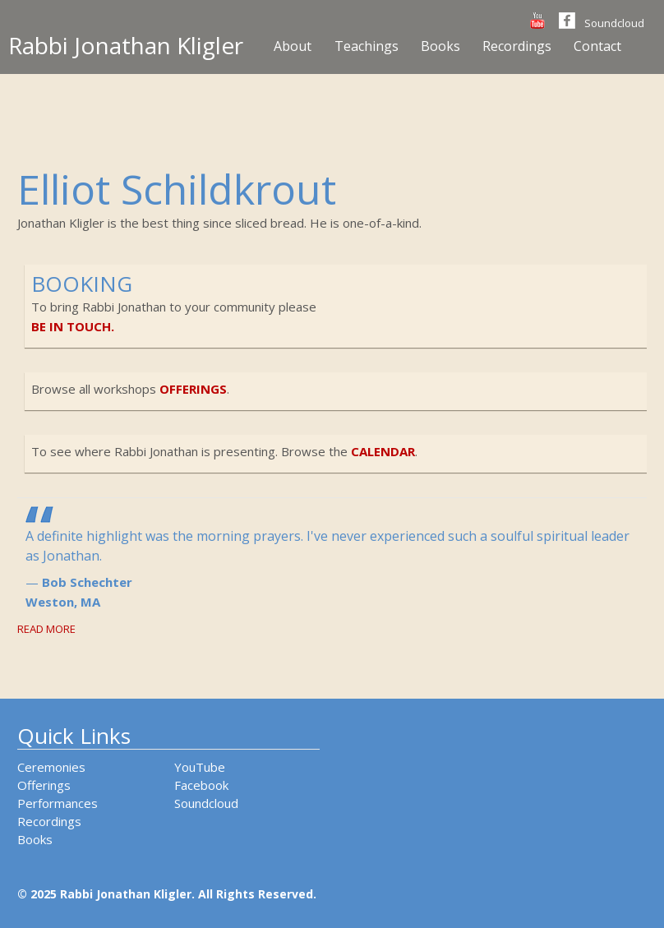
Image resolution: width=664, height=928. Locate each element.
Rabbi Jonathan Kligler (125, 45)
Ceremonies (51, 767)
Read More (46, 628)
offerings (193, 389)
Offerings (44, 785)
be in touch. (72, 326)
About (292, 46)
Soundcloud (614, 23)
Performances (57, 803)
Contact (597, 46)
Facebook (201, 785)
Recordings (516, 46)
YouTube (199, 767)
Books (440, 46)
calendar (383, 451)
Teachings (366, 46)
